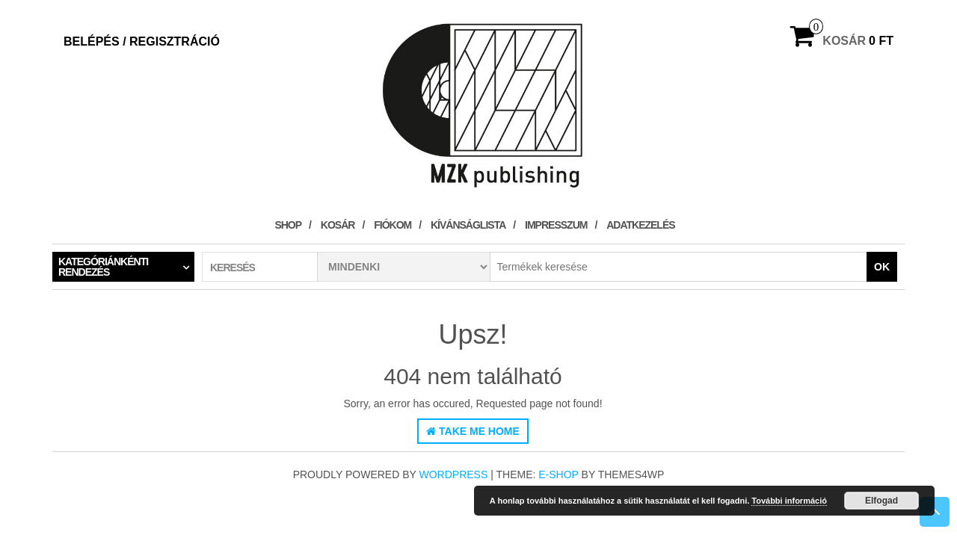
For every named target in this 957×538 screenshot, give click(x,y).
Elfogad (881, 500)
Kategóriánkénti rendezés (103, 267)
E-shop (558, 474)
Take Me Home (473, 431)
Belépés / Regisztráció (142, 41)
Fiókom (392, 225)
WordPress (453, 474)
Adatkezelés (640, 225)
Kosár (338, 225)
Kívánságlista (468, 225)
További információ (789, 500)
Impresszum (556, 225)
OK (882, 267)
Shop (287, 225)
